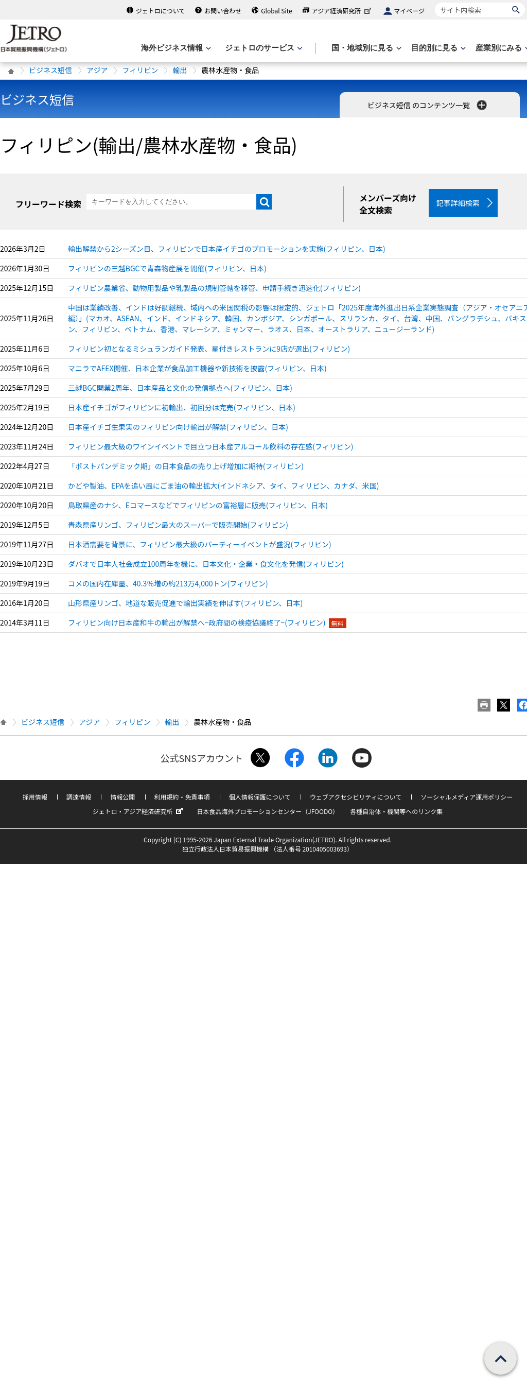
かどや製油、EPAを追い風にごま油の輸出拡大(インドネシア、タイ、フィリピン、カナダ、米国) (223, 485)
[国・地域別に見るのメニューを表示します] (365, 48)
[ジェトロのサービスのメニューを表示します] (263, 48)
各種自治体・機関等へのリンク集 (396, 811)
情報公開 (122, 796)
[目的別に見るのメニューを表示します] (437, 48)
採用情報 (35, 796)
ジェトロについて (160, 10)
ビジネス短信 (50, 70)
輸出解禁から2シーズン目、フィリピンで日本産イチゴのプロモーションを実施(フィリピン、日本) (226, 249)
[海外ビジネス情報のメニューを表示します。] (175, 48)
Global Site (276, 10)
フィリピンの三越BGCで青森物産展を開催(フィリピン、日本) (167, 268)
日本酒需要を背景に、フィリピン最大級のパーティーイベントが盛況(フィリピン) (199, 544)
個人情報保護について (260, 796)
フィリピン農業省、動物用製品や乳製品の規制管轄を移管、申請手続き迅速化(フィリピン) (214, 288)
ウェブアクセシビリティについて (355, 796)
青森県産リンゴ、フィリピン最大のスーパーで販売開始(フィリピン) (178, 524)
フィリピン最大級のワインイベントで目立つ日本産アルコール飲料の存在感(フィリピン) (210, 446)
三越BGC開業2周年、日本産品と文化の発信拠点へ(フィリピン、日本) (180, 388)
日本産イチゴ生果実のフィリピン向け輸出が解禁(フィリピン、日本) (178, 427)
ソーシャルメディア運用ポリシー (466, 796)
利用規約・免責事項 (182, 796)
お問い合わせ (222, 10)
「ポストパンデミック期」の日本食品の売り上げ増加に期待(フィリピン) (186, 466)
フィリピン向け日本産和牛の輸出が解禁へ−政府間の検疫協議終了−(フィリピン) (196, 622)
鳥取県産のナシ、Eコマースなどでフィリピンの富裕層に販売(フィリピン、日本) (198, 505)
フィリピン (140, 70)
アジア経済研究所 (343, 10)
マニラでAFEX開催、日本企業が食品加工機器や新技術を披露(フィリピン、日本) (197, 368)
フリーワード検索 (48, 204)
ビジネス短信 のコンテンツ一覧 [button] (428, 105)
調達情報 (78, 796)
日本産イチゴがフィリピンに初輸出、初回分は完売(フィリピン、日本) (181, 407)
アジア (97, 70)
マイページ (409, 10)
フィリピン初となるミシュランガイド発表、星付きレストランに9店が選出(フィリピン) (209, 348)
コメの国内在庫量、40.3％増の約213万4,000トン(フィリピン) (168, 583)
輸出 (179, 70)
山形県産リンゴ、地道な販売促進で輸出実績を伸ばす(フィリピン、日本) (185, 603)
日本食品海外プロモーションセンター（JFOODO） (268, 811)
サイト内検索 (434, 2)
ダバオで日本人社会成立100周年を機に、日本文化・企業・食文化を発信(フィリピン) (206, 564)
